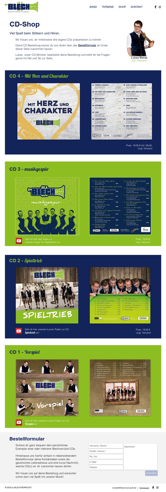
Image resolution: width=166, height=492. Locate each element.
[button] (107, 7)
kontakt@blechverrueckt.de (124, 488)
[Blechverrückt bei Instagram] (159, 7)
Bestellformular (87, 45)
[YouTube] (19, 241)
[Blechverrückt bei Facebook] (155, 7)
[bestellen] (151, 473)
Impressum (144, 488)
